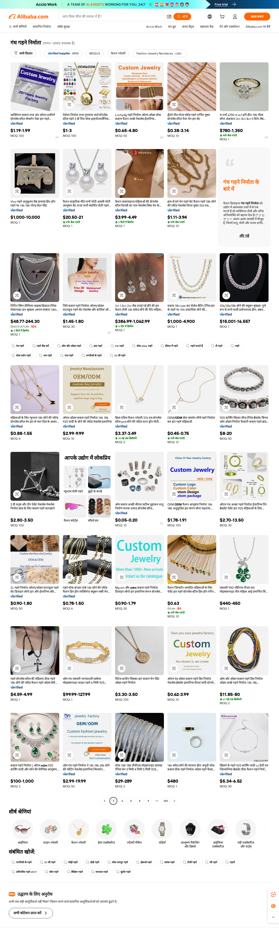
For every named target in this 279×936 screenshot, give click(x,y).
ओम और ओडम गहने (69, 346)
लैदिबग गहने (75, 872)
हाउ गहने (95, 346)
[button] (169, 16)
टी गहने (216, 346)
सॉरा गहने (51, 872)
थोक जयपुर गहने (117, 862)
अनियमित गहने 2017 (24, 872)
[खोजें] (182, 16)
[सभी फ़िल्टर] (23, 53)
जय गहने (45, 355)
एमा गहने (66, 355)
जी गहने (211, 862)
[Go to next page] (174, 801)
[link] (273, 894)
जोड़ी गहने (71, 862)
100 (165, 800)
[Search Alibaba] (112, 16)
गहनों (230, 862)
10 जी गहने (117, 355)
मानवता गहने (99, 872)
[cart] (223, 17)
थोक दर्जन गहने (21, 355)
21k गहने (117, 346)
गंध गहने (18, 346)
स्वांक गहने (167, 862)
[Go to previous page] (105, 801)
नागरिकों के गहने (92, 355)
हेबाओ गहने (144, 862)
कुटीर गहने (123, 872)
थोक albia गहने (142, 346)
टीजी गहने (190, 862)
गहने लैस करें (40, 346)
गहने (235, 346)
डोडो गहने (92, 862)
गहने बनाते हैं (194, 346)
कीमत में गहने (169, 346)
